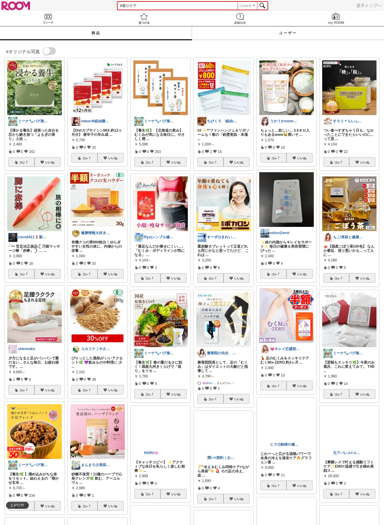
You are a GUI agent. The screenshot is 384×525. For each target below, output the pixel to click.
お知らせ (240, 18)
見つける (144, 18)
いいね (49, 162)
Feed (48, 18)
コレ (23, 162)
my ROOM (336, 18)
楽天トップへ (369, 5)
